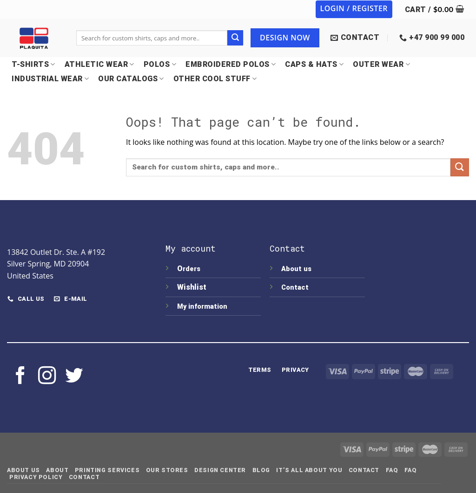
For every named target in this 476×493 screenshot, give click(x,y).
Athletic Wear (99, 64)
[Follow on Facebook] (20, 377)
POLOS (160, 64)
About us (296, 269)
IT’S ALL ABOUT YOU (309, 470)
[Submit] (235, 38)
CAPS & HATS (314, 64)
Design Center (220, 470)
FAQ (392, 470)
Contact (295, 288)
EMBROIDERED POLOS (230, 64)
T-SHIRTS (33, 64)
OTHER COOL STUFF (215, 78)
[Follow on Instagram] (47, 377)
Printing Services (107, 470)
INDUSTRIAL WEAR (50, 78)
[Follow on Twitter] (74, 377)
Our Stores (167, 470)
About (57, 470)
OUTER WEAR (381, 64)
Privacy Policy (36, 477)
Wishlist (192, 287)
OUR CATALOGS (131, 78)
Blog (261, 470)
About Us (23, 470)
